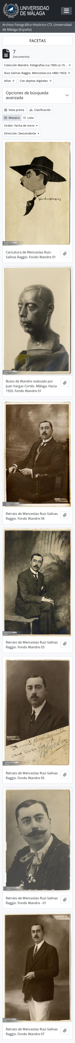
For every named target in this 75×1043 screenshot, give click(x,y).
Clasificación (40, 110)
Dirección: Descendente (20, 133)
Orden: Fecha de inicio (19, 125)
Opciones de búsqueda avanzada (27, 95)
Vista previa (14, 110)
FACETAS (37, 40)
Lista (28, 118)
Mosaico (12, 118)
